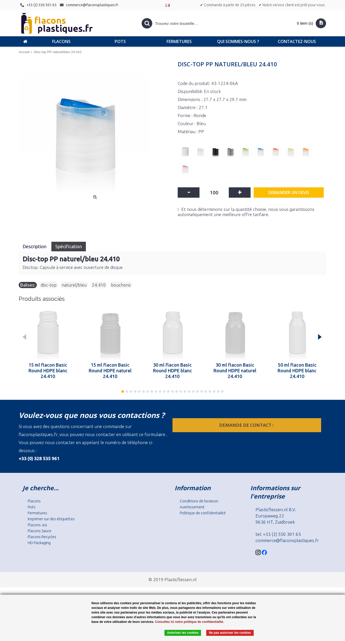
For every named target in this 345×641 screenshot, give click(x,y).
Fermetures (37, 513)
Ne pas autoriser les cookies (230, 633)
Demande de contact (247, 425)
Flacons (34, 501)
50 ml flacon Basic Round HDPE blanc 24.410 (297, 370)
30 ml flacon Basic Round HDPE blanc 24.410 (172, 370)
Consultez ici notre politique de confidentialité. (189, 622)
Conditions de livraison (199, 501)
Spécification (68, 246)
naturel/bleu (74, 284)
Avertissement (192, 507)
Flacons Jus (37, 525)
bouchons (121, 284)
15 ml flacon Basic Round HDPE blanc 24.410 (48, 370)
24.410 (99, 284)
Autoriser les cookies (182, 633)
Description (35, 246)
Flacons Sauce (39, 531)
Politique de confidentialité (203, 513)
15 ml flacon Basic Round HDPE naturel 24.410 (110, 370)
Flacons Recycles (42, 537)
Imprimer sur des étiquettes (51, 519)
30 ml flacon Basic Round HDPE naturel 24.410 (234, 370)
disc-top (49, 284)
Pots (32, 507)
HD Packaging (39, 542)
